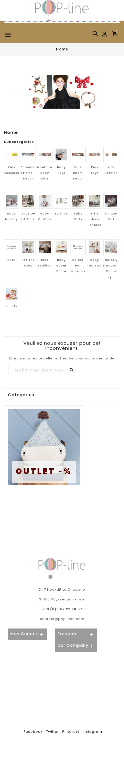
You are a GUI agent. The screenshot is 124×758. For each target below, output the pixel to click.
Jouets (11, 306)
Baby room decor (61, 265)
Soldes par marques (78, 265)
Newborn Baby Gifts (44, 172)
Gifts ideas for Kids (94, 219)
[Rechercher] (41, 370)
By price (61, 213)
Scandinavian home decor (32, 172)
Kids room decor (78, 172)
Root (11, 260)
